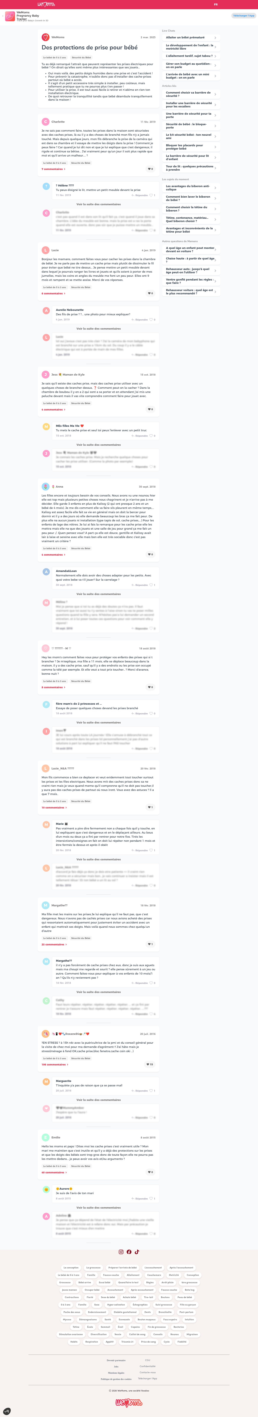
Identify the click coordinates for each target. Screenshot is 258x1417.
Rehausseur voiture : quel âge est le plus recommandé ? (189, 291)
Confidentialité (147, 1366)
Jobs (116, 1366)
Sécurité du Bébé (81, 57)
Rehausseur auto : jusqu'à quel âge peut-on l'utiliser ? (187, 270)
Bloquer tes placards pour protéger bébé (184, 147)
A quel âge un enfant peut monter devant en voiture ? (190, 249)
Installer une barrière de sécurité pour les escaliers (189, 104)
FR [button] (216, 4)
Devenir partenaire (116, 1360)
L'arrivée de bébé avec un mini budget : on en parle (187, 76)
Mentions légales (116, 1373)
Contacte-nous (148, 1372)
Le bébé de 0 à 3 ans (54, 57)
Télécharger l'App (243, 15)
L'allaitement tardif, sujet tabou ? (189, 55)
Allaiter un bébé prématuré (185, 37)
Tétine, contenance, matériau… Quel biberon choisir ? (187, 219)
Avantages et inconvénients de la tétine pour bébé (189, 230)
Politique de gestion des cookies (116, 1379)
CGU (147, 1360)
